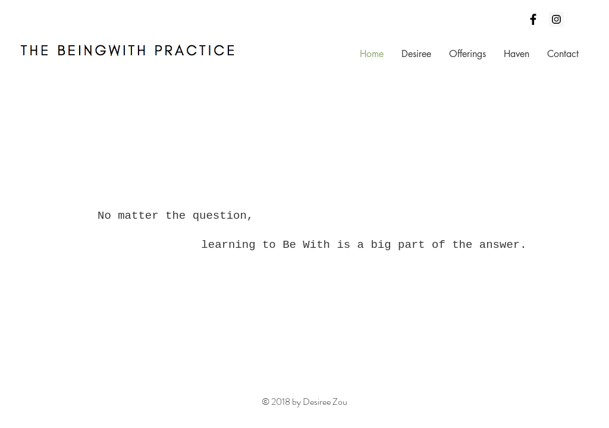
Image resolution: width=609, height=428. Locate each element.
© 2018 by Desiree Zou (304, 401)
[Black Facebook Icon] (533, 19)
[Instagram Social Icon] (556, 19)
